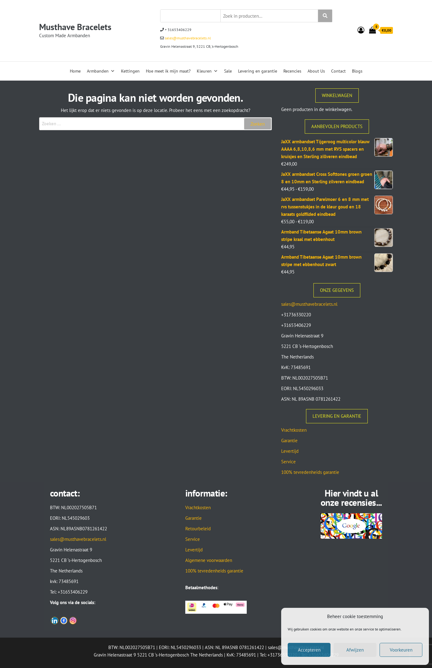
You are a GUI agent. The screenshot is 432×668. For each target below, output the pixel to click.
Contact (338, 71)
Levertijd (290, 451)
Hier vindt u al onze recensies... (351, 497)
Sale (228, 71)
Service (288, 462)
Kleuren (207, 71)
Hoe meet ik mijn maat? (168, 71)
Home (75, 71)
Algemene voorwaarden (208, 560)
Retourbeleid (198, 529)
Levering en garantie (257, 71)
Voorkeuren (401, 650)
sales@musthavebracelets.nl (187, 38)
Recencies (292, 71)
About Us (316, 71)
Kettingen (130, 71)
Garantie (289, 440)
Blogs (357, 71)
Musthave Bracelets (75, 27)
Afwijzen (355, 650)
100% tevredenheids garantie (310, 472)
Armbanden (101, 71)
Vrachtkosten (294, 430)
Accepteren (309, 650)
